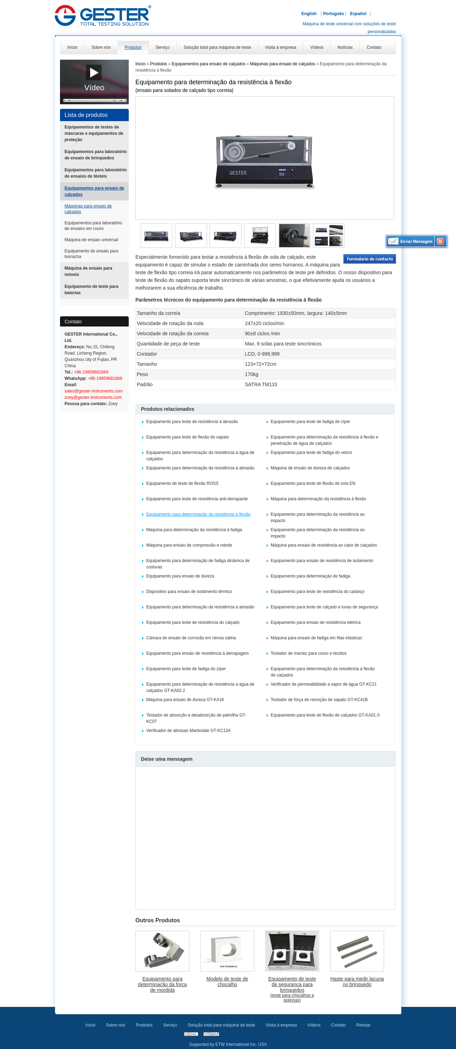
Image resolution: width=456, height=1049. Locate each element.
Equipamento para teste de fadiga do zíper (186, 668)
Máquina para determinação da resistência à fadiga (194, 529)
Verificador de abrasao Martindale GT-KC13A (188, 730)
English (308, 13)
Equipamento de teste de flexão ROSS (182, 483)
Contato (73, 321)
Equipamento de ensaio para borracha (91, 254)
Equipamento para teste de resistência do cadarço (318, 591)
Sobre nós (115, 1025)
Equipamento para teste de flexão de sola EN (313, 483)
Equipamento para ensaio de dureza (180, 576)
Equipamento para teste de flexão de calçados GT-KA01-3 (325, 715)
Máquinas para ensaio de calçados (88, 209)
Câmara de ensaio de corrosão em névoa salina (191, 637)
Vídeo (94, 87)
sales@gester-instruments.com (94, 391)
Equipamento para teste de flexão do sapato (187, 437)
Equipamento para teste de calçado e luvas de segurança (324, 607)
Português (333, 13)
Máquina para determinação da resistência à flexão (318, 498)
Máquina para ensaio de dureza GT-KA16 (185, 699)
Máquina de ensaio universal (91, 239)
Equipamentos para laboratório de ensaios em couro (93, 225)
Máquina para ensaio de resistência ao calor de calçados (324, 545)
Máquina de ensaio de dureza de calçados (310, 468)
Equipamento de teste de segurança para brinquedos (292, 989)
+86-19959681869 (90, 372)
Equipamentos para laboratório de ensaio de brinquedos (96, 154)
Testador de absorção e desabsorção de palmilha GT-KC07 (196, 718)
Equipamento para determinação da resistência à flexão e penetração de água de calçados (324, 440)
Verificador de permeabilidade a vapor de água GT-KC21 (324, 684)
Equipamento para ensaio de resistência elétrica (316, 622)
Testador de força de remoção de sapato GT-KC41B (319, 699)
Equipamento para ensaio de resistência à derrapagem (197, 653)
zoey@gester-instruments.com (93, 397)
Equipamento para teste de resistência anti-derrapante (197, 498)
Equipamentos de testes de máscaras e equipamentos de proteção (94, 133)
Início (140, 63)
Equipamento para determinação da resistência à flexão (198, 514)
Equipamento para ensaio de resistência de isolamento (322, 560)
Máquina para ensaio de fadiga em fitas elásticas (316, 637)
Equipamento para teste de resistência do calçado (193, 622)
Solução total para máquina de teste (221, 1025)
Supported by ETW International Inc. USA (228, 1044)
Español (358, 13)
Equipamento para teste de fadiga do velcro (311, 452)
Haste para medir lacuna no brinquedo (357, 981)
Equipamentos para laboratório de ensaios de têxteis (96, 173)
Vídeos (313, 1025)
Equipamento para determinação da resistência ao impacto (318, 517)
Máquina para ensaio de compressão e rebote (189, 545)
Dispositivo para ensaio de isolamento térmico (189, 591)
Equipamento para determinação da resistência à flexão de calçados (323, 672)
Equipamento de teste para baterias (91, 289)
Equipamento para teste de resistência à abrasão (192, 421)
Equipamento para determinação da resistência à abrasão (200, 468)
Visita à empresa (281, 1025)
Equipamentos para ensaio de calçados (94, 191)
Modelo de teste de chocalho (227, 981)
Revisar (363, 1025)
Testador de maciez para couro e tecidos (309, 653)
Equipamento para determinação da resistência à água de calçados (200, 455)
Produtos (159, 63)
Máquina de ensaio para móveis (88, 271)
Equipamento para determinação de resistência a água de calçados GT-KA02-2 (200, 687)
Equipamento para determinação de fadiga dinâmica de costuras (198, 563)
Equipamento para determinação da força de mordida (162, 984)
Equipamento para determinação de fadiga (310, 576)
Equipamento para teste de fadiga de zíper (310, 421)
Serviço (170, 1025)
